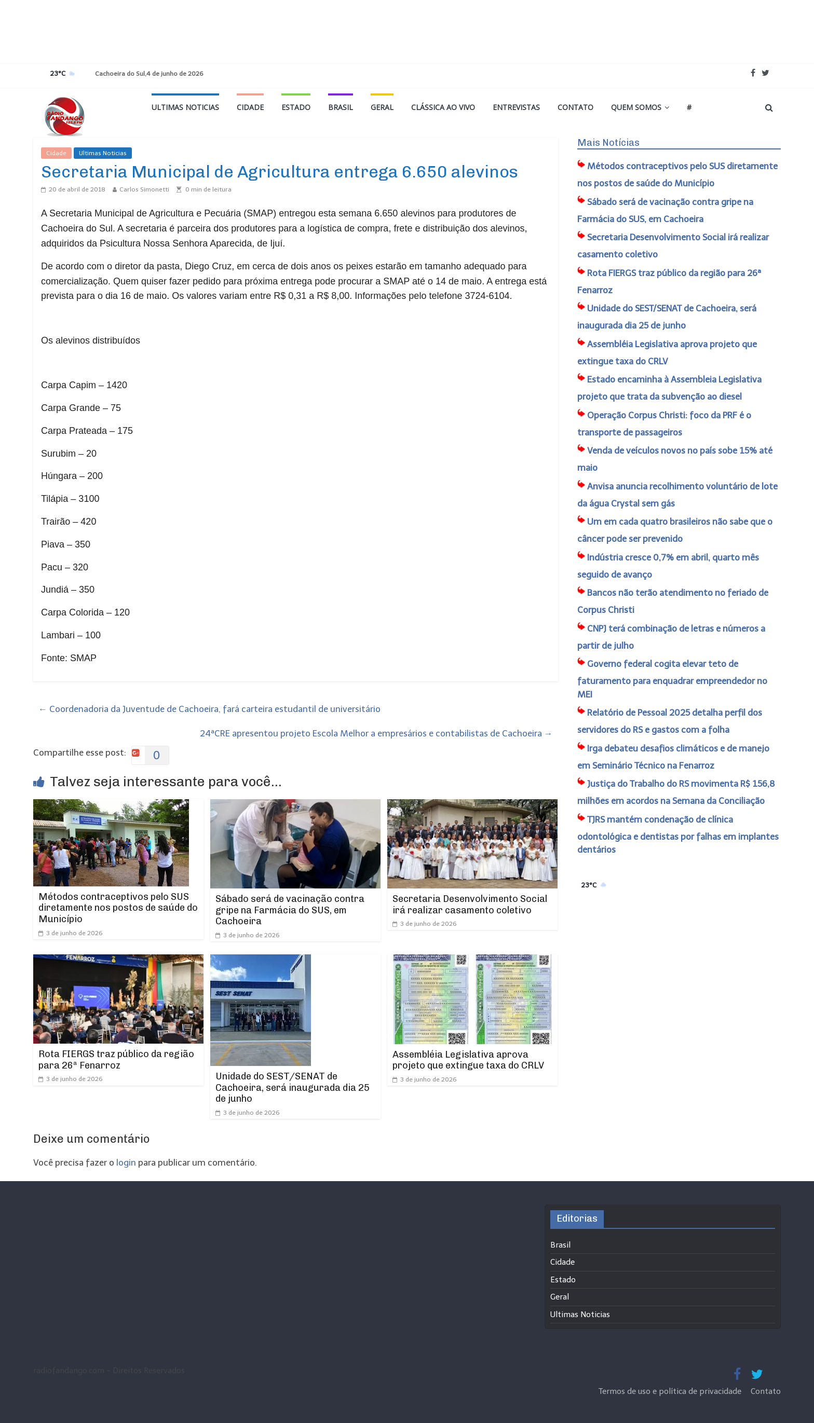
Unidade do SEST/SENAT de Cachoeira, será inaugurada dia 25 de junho (292, 1087)
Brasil (340, 107)
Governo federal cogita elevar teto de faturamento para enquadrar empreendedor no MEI (672, 679)
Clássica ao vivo (443, 107)
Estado (295, 107)
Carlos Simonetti (144, 189)
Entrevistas (516, 107)
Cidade (250, 107)
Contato (575, 107)
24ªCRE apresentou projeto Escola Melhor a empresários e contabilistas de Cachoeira (376, 733)
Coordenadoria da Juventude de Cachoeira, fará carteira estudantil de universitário (209, 709)
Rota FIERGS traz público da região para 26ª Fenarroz (116, 1059)
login (126, 1162)
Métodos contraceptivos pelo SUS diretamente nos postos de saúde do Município (118, 908)
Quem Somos (636, 107)
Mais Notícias (608, 142)
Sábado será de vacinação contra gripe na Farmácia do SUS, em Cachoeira (289, 910)
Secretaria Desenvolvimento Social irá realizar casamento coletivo (469, 904)
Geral (382, 107)
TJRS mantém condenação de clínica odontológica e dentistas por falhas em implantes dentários (678, 834)
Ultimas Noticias (185, 107)
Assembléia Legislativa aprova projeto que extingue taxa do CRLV (468, 1060)
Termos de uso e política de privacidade (671, 1391)
